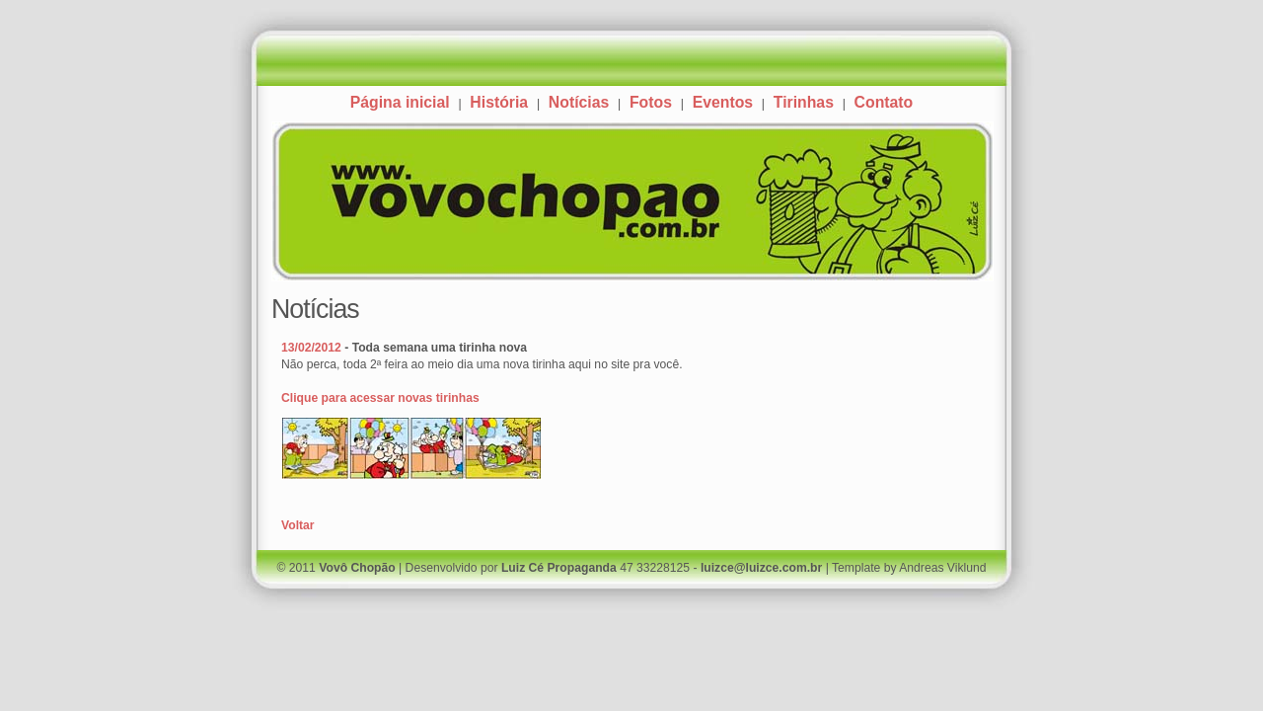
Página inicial (400, 102)
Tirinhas (804, 102)
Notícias (579, 102)
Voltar (298, 525)
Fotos (651, 102)
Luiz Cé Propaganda (559, 568)
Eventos (723, 102)
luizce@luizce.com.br (761, 568)
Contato (884, 102)
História (499, 102)
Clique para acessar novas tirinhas (380, 398)
